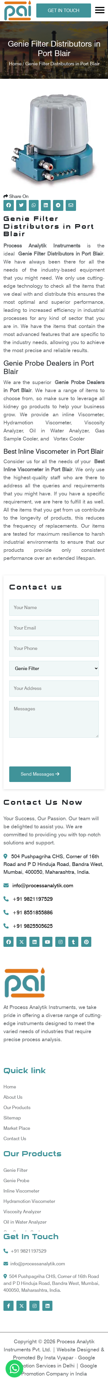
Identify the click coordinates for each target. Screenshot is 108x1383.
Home (9, 1087)
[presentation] (53, 755)
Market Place (16, 1128)
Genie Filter (15, 1170)
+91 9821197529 (28, 899)
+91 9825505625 (28, 926)
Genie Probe (16, 1180)
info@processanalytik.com (38, 885)
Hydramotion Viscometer (29, 1201)
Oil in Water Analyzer (24, 1222)
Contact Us (14, 1138)
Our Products (17, 1107)
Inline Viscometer (21, 1191)
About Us (12, 1097)
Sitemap (12, 1118)
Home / (17, 63)
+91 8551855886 (28, 912)
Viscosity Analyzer (22, 1211)
